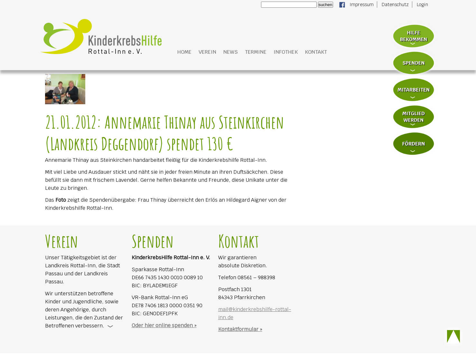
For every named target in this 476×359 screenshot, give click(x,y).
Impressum (362, 4)
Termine (255, 52)
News (230, 52)
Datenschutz (395, 4)
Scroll (453, 336)
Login (422, 4)
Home (184, 52)
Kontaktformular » (240, 329)
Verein (207, 52)
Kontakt (316, 52)
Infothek (286, 52)
